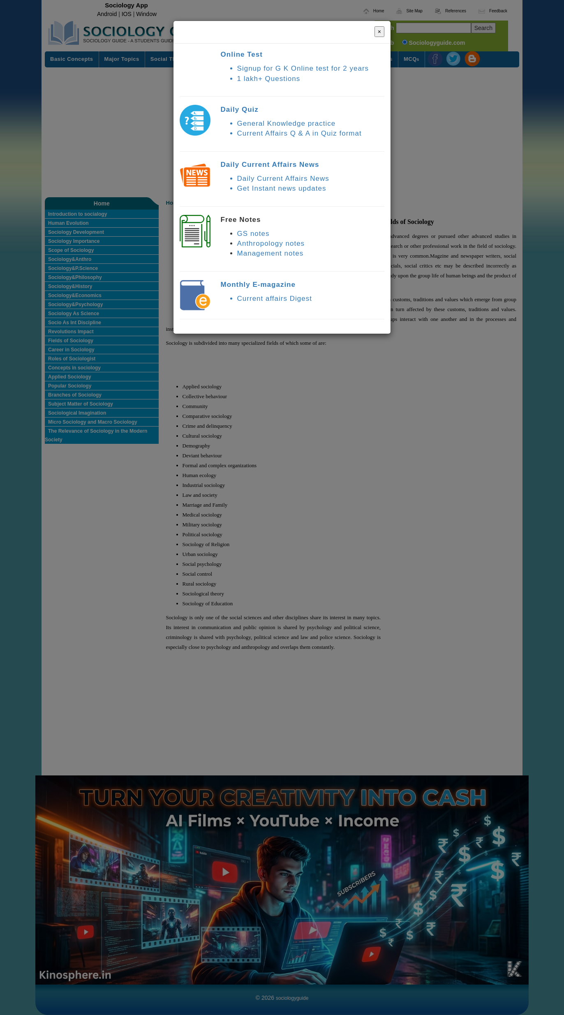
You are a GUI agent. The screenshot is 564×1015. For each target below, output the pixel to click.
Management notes (270, 253)
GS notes (253, 234)
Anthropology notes (271, 243)
